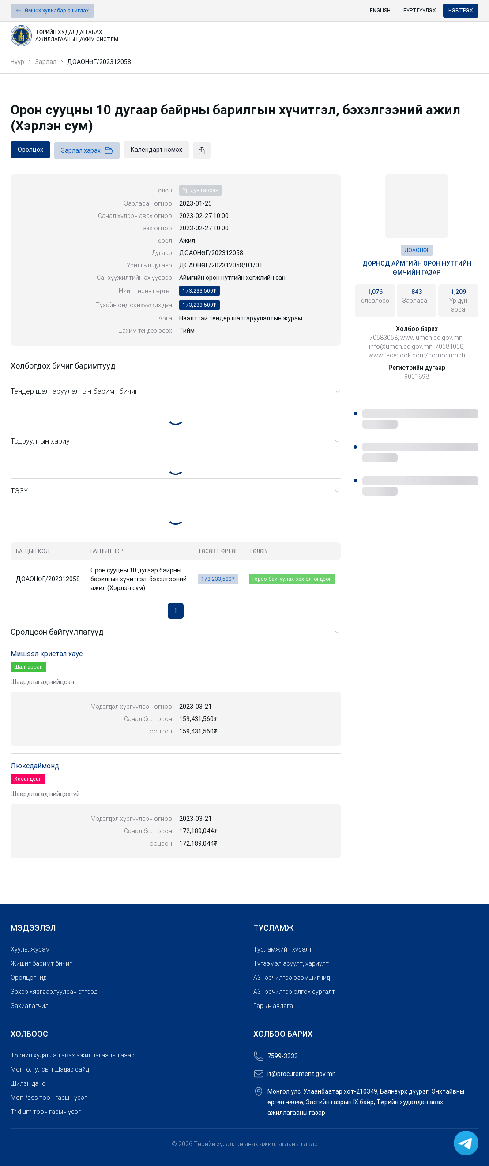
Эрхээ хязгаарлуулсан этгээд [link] (54, 991)
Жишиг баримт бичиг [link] (41, 963)
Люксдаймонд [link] (35, 766)
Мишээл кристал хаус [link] (47, 654)
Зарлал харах (87, 150)
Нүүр (17, 61)
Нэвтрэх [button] (460, 11)
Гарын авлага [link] (273, 1005)
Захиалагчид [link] (29, 1005)
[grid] (176, 569)
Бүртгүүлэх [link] (419, 11)
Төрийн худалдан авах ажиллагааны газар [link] (73, 1055)
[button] (52, 11)
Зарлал (45, 61)
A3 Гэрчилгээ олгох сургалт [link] (294, 991)
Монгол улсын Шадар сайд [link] (50, 1069)
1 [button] (175, 610)
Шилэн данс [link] (28, 1083)
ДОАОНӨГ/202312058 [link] (99, 61)
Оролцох (30, 149)
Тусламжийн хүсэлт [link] (282, 949)
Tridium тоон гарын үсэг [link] (46, 1111)
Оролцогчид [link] (28, 977)
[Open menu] (473, 36)
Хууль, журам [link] (30, 949)
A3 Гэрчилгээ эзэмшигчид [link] (291, 977)
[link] (236, 35)
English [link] (380, 11)
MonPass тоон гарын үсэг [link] (49, 1097)
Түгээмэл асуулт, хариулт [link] (291, 963)
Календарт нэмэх (156, 149)
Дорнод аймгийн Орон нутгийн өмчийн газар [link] (416, 268)
